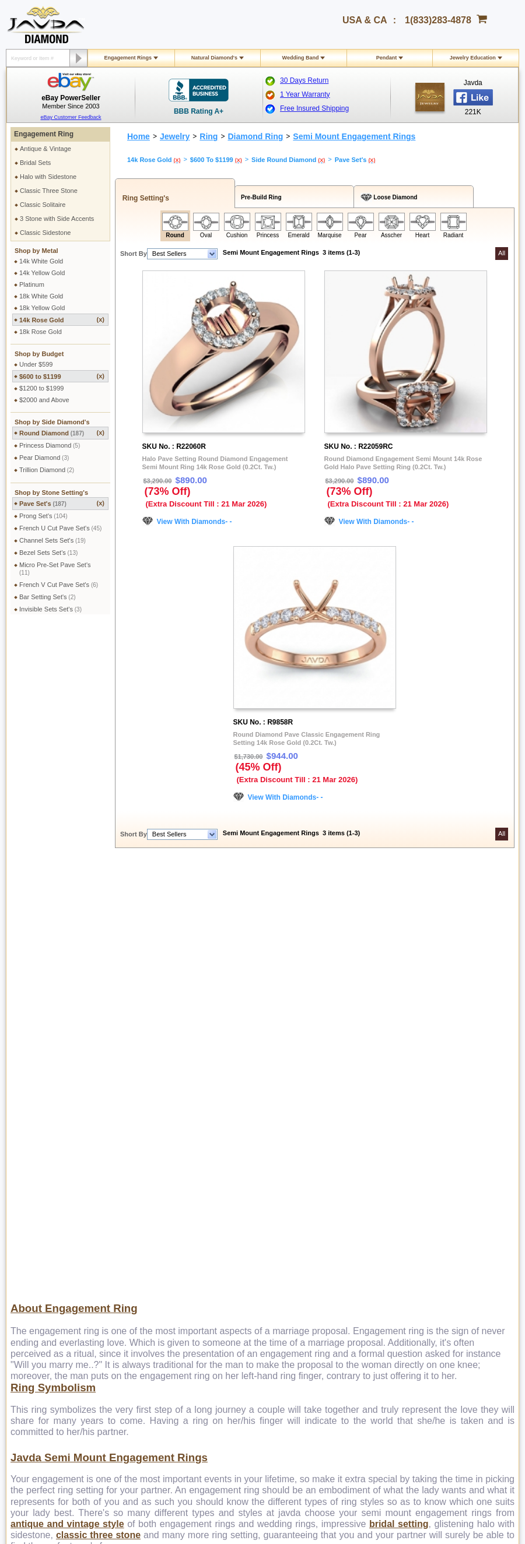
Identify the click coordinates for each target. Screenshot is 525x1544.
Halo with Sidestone (48, 176)
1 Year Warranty (305, 94)
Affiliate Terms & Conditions (461, 1214)
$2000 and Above (44, 399)
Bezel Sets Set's (48, 552)
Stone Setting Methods (255, 1263)
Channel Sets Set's (52, 540)
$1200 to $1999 (41, 388)
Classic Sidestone (45, 232)
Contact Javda (442, 1183)
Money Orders (342, 1214)
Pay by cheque (344, 1172)
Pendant (386, 58)
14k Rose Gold (61, 319)
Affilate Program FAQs (453, 1204)
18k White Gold (41, 296)
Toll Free (249, 1172)
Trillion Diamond (46, 469)
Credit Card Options (350, 1193)
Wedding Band (300, 58)
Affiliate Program (445, 1193)
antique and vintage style (67, 1096)
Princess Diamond (49, 445)
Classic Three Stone (49, 190)
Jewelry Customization (155, 1242)
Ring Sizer (138, 1284)
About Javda (439, 1172)
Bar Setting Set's (47, 596)
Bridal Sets (35, 162)
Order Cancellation (51, 1273)
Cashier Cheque (345, 1204)
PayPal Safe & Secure (354, 1235)
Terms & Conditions (150, 1193)
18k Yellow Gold (42, 307)
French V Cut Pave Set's (58, 584)
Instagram (436, 1235)
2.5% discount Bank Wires (360, 1183)
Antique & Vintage (45, 148)
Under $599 (36, 364)
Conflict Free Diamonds (256, 1273)
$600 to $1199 (61, 376)
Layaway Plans (343, 1225)
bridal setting (399, 1096)
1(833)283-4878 (438, 20)
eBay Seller (438, 1288)
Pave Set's (61, 503)
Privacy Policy (143, 1172)
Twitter (431, 1256)
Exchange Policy (47, 1252)
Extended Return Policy (57, 1263)
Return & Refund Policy (57, 1242)
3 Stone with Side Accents (57, 218)
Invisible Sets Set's (50, 609)
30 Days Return (304, 80)
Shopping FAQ (144, 1294)
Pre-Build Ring (260, 197)
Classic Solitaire (42, 204)
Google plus (267, 1413)
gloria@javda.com (329, 1354)
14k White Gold (41, 261)
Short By (133, 253)
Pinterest (434, 1246)
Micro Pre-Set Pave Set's (55, 568)
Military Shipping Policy (57, 1193)
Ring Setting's (143, 198)
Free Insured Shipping (314, 108)
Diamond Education (251, 1231)
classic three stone (98, 1107)
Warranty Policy (46, 1284)
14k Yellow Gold (42, 272)
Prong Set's (43, 515)
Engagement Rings (128, 58)
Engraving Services (150, 1252)
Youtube (298, 1413)
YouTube (434, 1267)
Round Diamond (61, 433)
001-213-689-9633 (346, 1504)
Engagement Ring (44, 134)
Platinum (31, 284)
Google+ (434, 1277)
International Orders (52, 1183)
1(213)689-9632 (236, 1364)
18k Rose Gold (40, 331)
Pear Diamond (44, 457)
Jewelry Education (473, 58)
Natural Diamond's (214, 58)
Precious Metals (245, 1252)
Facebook (436, 1225)
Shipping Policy (46, 1172)
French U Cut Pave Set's (60, 528)
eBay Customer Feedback (70, 117)
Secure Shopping (147, 1183)
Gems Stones (242, 1242)
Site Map (135, 1305)
